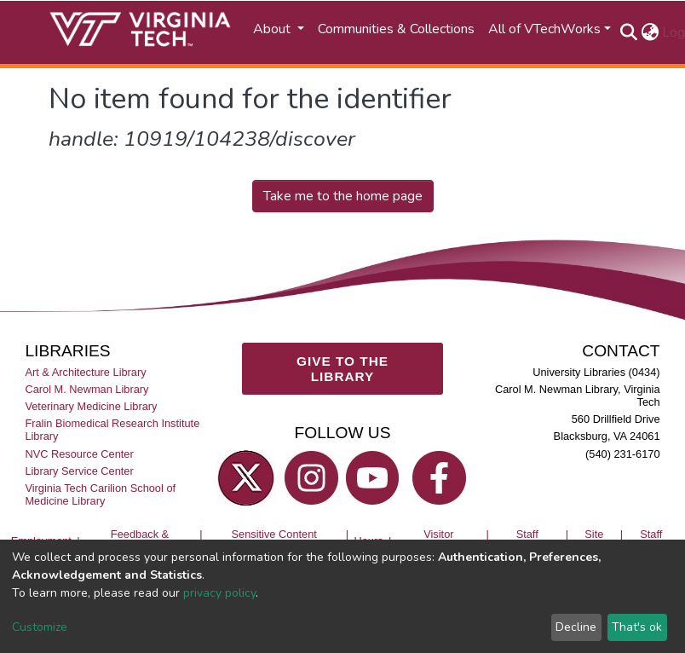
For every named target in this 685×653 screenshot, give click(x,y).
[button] (649, 32)
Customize (39, 627)
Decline (575, 627)
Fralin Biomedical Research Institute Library (112, 429)
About (273, 29)
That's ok (637, 627)
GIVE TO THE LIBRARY (342, 369)
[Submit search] (628, 32)
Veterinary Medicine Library (91, 406)
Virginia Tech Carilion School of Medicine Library (100, 494)
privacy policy (219, 593)
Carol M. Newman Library (86, 389)
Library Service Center (79, 471)
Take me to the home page (343, 196)
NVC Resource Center (79, 454)
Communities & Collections (396, 29)
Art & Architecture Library (85, 372)
